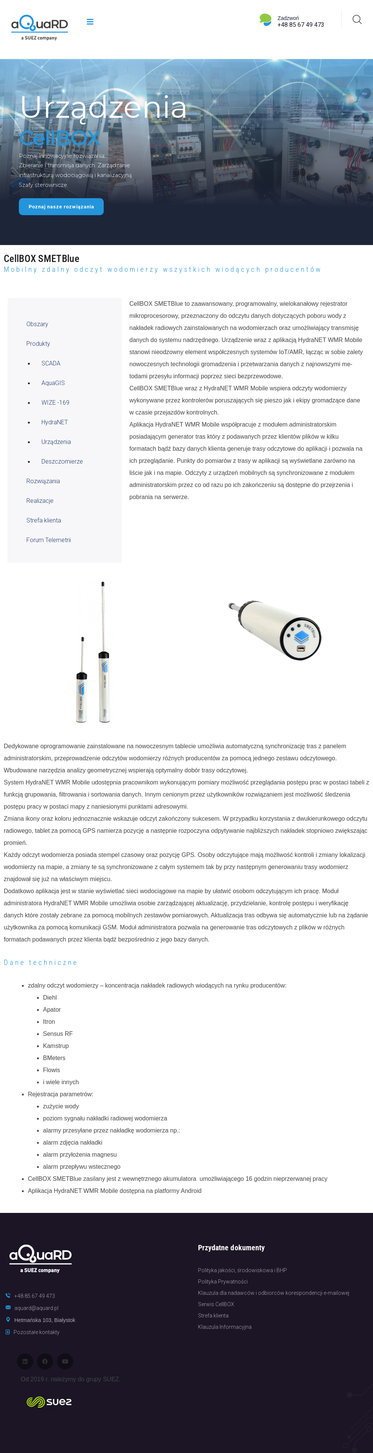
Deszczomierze (62, 461)
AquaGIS (53, 383)
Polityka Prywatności (223, 1282)
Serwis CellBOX (216, 1304)
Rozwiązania (43, 481)
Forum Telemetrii (48, 540)
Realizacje (40, 500)
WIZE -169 (55, 402)
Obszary (37, 324)
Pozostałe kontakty (37, 1332)
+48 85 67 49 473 (301, 24)
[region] (186, 152)
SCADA (50, 363)
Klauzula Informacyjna (225, 1327)
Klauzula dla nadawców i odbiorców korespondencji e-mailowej (273, 1293)
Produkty (38, 343)
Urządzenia (56, 441)
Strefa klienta (43, 520)
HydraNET (54, 422)
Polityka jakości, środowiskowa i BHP (242, 1270)
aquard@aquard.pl (36, 1308)
